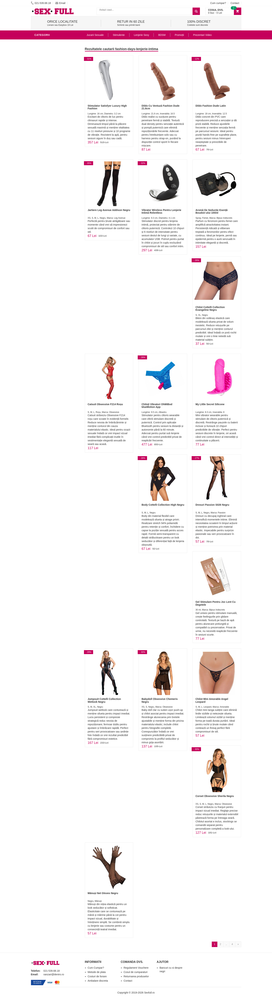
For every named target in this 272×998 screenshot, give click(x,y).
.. (226, 944)
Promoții (179, 35)
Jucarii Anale (45, 85)
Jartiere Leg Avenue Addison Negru (109, 210)
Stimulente (119, 35)
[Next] (238, 944)
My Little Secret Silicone (209, 404)
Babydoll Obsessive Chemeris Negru (159, 700)
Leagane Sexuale (47, 117)
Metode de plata (97, 972)
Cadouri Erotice (47, 101)
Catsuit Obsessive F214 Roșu (105, 404)
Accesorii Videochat (50, 123)
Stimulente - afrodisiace (53, 42)
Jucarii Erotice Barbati (52, 47)
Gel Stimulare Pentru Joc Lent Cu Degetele (215, 603)
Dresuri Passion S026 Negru (212, 504)
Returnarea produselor (136, 976)
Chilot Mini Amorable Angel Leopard (211, 700)
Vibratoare (43, 53)
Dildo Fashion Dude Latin (210, 105)
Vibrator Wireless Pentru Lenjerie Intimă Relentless (161, 211)
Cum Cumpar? (96, 967)
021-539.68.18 (41, 3)
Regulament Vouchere (136, 967)
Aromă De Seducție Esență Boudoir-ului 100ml (211, 211)
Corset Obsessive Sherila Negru (214, 796)
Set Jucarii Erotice (49, 107)
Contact (234, 3)
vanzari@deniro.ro (54, 974)
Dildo (39, 74)
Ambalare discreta (98, 980)
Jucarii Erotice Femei (50, 90)
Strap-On (42, 96)
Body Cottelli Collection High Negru (162, 504)
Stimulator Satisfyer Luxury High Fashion (107, 107)
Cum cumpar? (218, 3)
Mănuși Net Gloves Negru (103, 893)
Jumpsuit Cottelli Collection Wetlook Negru (104, 700)
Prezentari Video (202, 35)
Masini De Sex (44, 112)
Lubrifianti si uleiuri (50, 58)
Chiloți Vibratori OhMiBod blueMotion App (156, 405)
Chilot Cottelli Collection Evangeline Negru (210, 308)
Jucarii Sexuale (95, 35)
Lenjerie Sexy (45, 69)
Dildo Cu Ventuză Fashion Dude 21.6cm (160, 107)
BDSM (39, 80)
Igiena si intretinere (50, 63)
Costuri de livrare (97, 976)
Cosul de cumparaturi (136, 972)
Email (60, 3)
